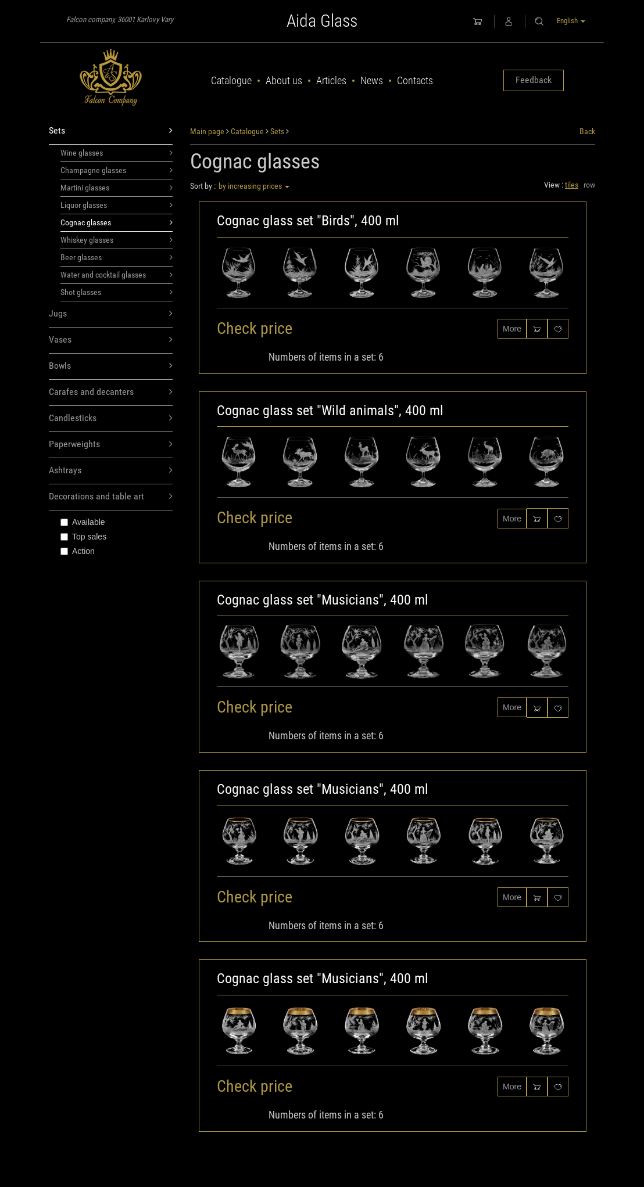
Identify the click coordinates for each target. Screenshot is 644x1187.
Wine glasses (116, 153)
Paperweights (111, 444)
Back (587, 131)
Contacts (415, 80)
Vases (111, 340)
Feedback (534, 79)
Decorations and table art (111, 496)
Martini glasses (116, 187)
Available (82, 522)
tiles (571, 184)
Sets (111, 131)
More (512, 328)
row (589, 184)
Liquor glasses (116, 205)
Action (77, 551)
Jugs (111, 314)
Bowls (111, 366)
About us (284, 80)
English (571, 20)
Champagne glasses (116, 170)
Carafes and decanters (111, 392)
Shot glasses (116, 292)
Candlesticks (111, 418)
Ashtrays (111, 470)
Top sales (83, 536)
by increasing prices (254, 185)
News (371, 80)
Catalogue (231, 80)
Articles (331, 80)
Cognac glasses (116, 222)
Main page (207, 131)
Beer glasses (116, 257)
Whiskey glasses (116, 240)
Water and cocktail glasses (116, 274)
